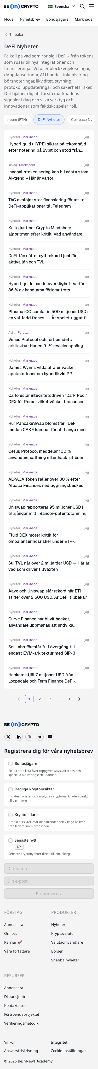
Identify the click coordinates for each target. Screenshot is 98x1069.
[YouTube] (50, 737)
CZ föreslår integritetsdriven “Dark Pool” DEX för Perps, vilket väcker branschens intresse (47, 402)
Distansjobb (14, 996)
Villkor (9, 1042)
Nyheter (14, 137)
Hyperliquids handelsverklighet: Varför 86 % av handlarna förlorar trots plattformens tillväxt (46, 290)
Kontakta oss (15, 1005)
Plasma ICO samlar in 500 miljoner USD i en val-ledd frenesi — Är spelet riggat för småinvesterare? (48, 318)
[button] (49, 769)
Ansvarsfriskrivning (21, 1050)
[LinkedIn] (19, 737)
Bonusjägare (57, 19)
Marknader (84, 19)
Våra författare (17, 951)
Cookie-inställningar (68, 1050)
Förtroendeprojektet (21, 1014)
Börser (57, 951)
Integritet (59, 1042)
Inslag (12, 165)
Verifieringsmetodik (21, 1023)
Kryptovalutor (63, 933)
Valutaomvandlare (67, 942)
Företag (24, 333)
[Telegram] (40, 737)
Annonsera (13, 924)
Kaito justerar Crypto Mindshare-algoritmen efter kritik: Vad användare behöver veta (45, 234)
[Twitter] (8, 737)
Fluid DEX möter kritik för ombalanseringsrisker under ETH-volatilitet (41, 541)
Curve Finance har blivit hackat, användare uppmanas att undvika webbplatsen (40, 625)
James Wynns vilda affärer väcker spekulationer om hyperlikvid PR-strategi (41, 374)
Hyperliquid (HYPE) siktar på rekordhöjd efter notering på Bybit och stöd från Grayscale (47, 150)
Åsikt (12, 333)
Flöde (9, 19)
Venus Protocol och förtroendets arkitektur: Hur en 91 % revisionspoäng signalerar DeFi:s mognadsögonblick (45, 346)
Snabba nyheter (65, 960)
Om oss (10, 933)
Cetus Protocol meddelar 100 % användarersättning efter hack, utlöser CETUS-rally (45, 458)
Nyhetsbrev (30, 19)
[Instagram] (29, 737)
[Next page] (79, 699)
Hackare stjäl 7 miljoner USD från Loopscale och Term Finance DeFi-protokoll (41, 681)
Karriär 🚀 (13, 942)
